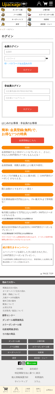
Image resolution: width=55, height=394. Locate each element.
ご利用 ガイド (27, 390)
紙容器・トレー (40, 358)
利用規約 (39, 377)
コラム (37, 381)
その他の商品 (28, 334)
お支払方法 (7, 307)
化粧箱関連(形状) (28, 329)
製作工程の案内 (9, 301)
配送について (8, 304)
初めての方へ (28, 282)
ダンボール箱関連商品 (28, 320)
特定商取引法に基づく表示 (27, 373)
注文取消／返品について (13, 311)
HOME (20, 369)
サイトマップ (21, 381)
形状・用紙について (11, 294)
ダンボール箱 (14, 341)
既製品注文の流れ (10, 288)
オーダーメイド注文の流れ (14, 291)
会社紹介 (34, 369)
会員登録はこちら (27, 140)
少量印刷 (41, 341)
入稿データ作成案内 (11, 298)
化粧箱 (46, 19)
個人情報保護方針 (20, 377)
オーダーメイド (17, 19)
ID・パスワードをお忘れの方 (18, 63)
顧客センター (28, 315)
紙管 (17, 24)
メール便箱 (17, 14)
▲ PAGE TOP (46, 273)
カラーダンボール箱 (46, 14)
